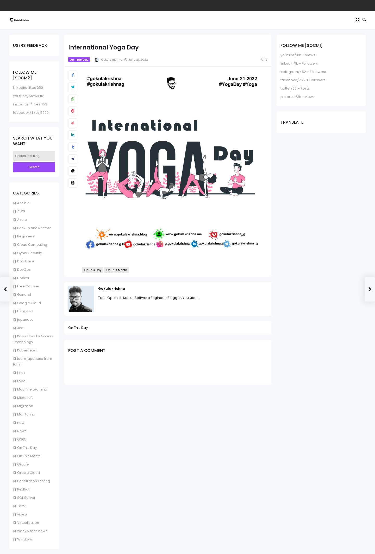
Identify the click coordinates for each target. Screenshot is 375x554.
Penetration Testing (33, 481)
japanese (25, 319)
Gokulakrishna (111, 288)
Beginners (25, 236)
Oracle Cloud (28, 472)
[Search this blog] (34, 156)
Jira (20, 327)
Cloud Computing (32, 244)
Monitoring (26, 414)
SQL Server (26, 497)
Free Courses (28, 286)
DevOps (24, 269)
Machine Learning (32, 389)
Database (25, 261)
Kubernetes (27, 350)
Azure (22, 219)
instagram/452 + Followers (303, 71)
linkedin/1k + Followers (299, 63)
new (20, 422)
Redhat (23, 489)
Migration (25, 406)
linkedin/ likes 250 (28, 87)
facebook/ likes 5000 (31, 112)
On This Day (27, 447)
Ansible (23, 202)
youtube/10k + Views (297, 55)
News (22, 431)
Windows (25, 539)
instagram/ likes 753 (30, 104)
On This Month (29, 456)
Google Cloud (29, 302)
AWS (21, 211)
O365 (21, 439)
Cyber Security (29, 252)
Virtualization (28, 522)
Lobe (21, 381)
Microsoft (25, 397)
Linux (21, 372)
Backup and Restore (34, 227)
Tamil (21, 505)
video (22, 514)
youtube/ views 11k (28, 95)
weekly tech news (32, 530)
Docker (23, 277)
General (24, 294)
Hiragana (25, 311)
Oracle (23, 464)
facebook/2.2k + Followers (303, 80)
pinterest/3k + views (297, 96)
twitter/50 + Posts (295, 88)
